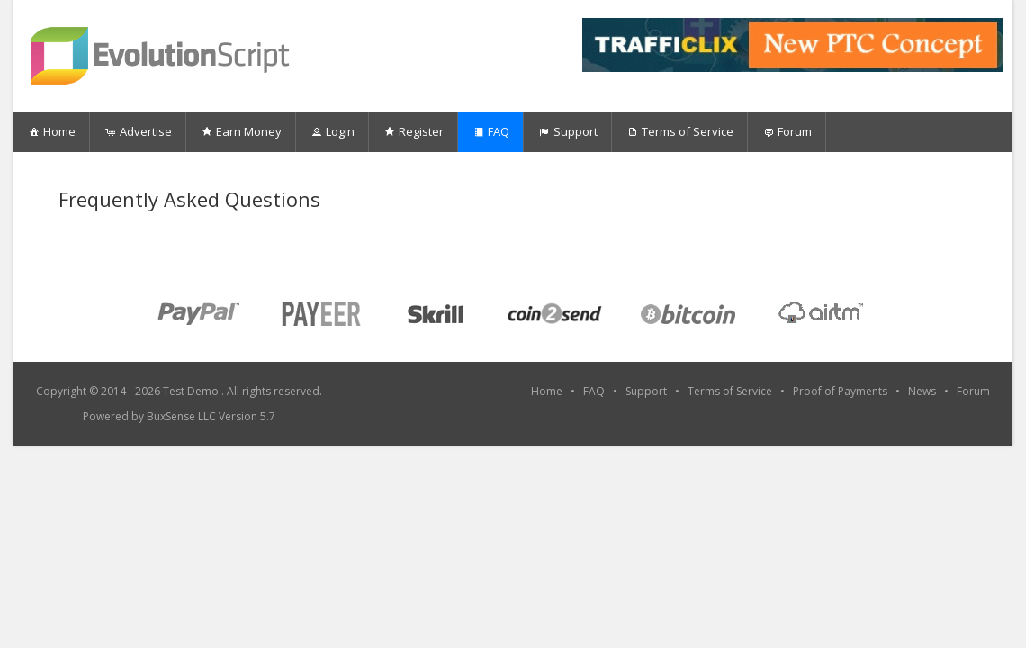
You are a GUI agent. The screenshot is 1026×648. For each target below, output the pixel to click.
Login (332, 131)
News (922, 391)
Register (413, 131)
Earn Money (241, 131)
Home (51, 131)
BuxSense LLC (181, 416)
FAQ (490, 131)
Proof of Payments (840, 391)
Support (567, 131)
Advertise (138, 131)
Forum (786, 131)
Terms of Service (680, 131)
